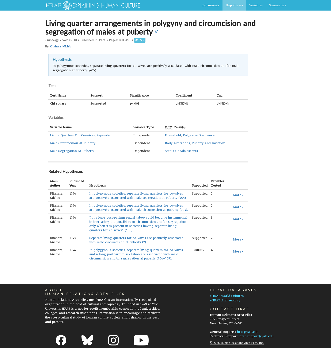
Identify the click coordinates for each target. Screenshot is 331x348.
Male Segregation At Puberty (72, 151)
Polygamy (190, 135)
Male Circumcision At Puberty (72, 143)
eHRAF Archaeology (225, 300)
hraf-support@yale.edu (256, 336)
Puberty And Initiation (208, 143)
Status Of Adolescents (181, 151)
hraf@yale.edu (247, 331)
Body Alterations (177, 143)
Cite (139, 40)
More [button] (238, 195)
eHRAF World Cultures (227, 296)
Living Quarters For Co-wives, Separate (80, 135)
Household (173, 135)
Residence (206, 135)
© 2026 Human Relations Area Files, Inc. (237, 342)
